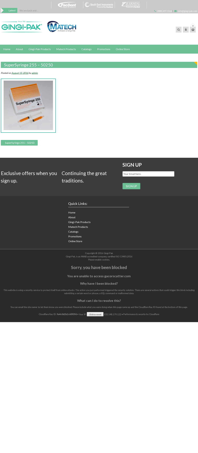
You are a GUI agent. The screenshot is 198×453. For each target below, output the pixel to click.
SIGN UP (132, 165)
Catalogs (86, 49)
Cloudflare (154, 314)
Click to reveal (95, 314)
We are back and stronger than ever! (29, 10)
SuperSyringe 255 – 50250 (19, 142)
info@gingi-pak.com (187, 11)
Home (6, 49)
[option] (29, 10)
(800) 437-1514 (164, 11)
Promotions (103, 49)
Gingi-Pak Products (39, 49)
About (19, 49)
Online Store (123, 49)
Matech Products (66, 49)
